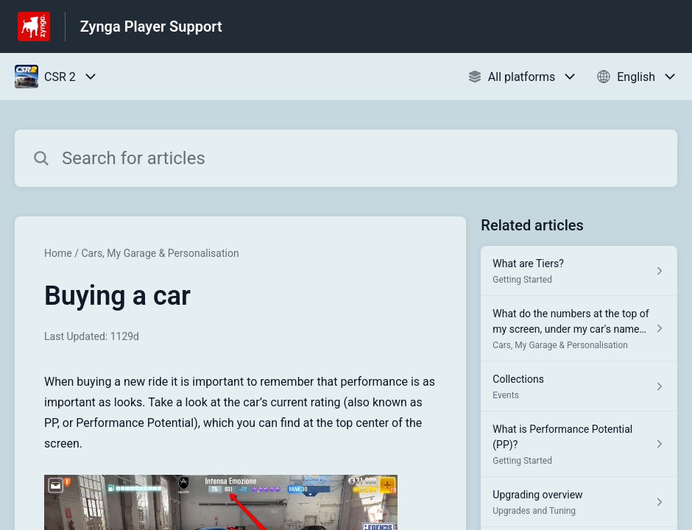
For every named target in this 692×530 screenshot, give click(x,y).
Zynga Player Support (151, 26)
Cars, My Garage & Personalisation (160, 253)
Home (58, 253)
